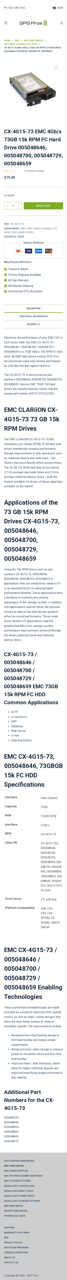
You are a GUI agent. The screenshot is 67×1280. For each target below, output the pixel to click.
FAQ (6, 1237)
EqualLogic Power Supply (19, 1196)
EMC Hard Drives (23, 232)
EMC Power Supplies (16, 1171)
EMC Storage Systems (17, 1181)
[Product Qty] (13, 205)
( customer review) (34, 171)
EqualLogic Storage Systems (22, 1201)
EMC (23, 228)
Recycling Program (16, 1247)
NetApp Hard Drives (16, 1211)
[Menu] (5, 23)
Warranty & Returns (16, 1232)
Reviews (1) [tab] (33, 324)
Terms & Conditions (16, 1252)
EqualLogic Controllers (19, 1186)
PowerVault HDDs (14, 1216)
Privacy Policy (13, 1242)
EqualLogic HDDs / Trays (18, 1191)
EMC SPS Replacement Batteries (23, 1176)
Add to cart (43, 205)
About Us (9, 1257)
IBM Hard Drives (13, 1206)
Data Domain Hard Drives (19, 1161)
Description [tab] (34, 308)
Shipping (9, 1227)
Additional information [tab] (33, 316)
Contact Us (11, 1262)
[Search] (61, 23)
